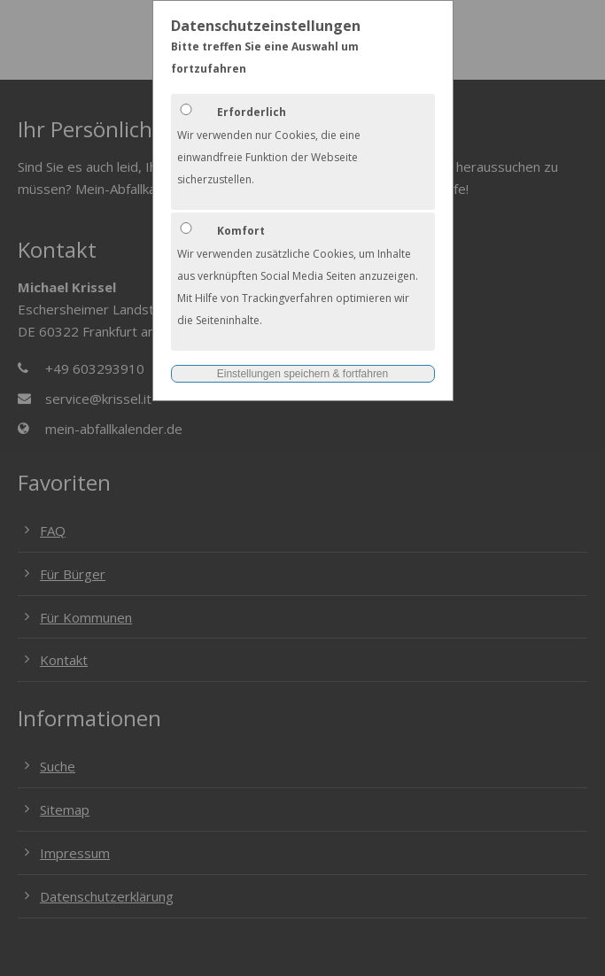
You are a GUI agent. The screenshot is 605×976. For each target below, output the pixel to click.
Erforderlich (251, 112)
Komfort (241, 230)
